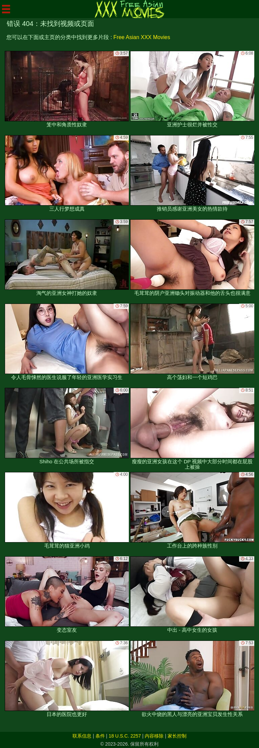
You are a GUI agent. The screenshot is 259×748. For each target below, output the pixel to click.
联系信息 (82, 736)
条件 (100, 736)
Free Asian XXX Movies (141, 37)
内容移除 (154, 736)
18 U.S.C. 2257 (125, 736)
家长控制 (177, 736)
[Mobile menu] (6, 9)
